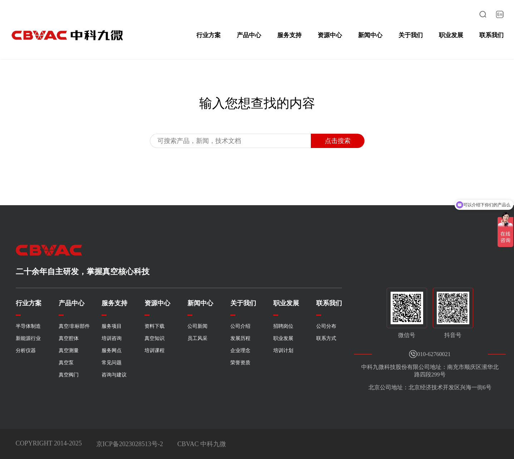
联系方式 (326, 338)
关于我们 (410, 35)
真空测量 (69, 350)
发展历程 (240, 338)
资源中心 (330, 35)
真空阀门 (69, 374)
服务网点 (112, 350)
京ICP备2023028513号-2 (129, 444)
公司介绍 (240, 326)
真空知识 (155, 338)
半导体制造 (28, 326)
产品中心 (249, 35)
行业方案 (208, 35)
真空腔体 (69, 338)
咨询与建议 (114, 374)
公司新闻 (197, 326)
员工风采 (197, 338)
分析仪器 (26, 350)
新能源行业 (28, 338)
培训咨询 (112, 338)
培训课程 (155, 350)
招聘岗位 (283, 326)
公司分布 (326, 326)
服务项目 (112, 326)
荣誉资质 (240, 362)
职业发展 (451, 35)
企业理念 (240, 350)
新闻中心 (370, 35)
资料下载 (155, 326)
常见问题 (112, 362)
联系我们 (491, 35)
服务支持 (289, 35)
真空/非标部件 (74, 326)
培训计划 (283, 350)
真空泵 (66, 362)
